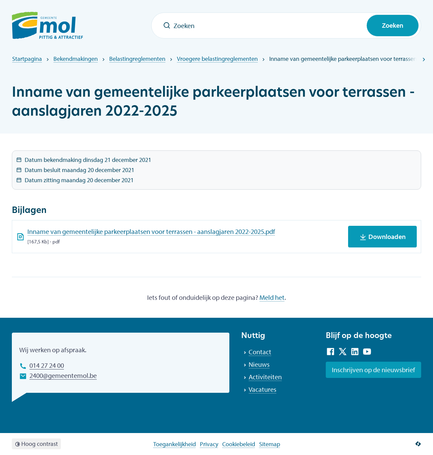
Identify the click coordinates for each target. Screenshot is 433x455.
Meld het (271, 297)
